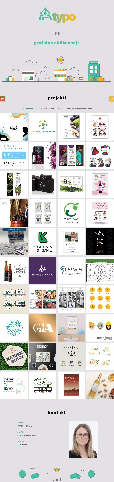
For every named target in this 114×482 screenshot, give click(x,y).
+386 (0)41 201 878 (24, 426)
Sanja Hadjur (22, 445)
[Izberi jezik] (111, 98)
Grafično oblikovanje (79, 108)
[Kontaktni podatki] (2, 98)
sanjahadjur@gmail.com (26, 435)
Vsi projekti (28, 108)
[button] (14, 127)
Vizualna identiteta (51, 108)
